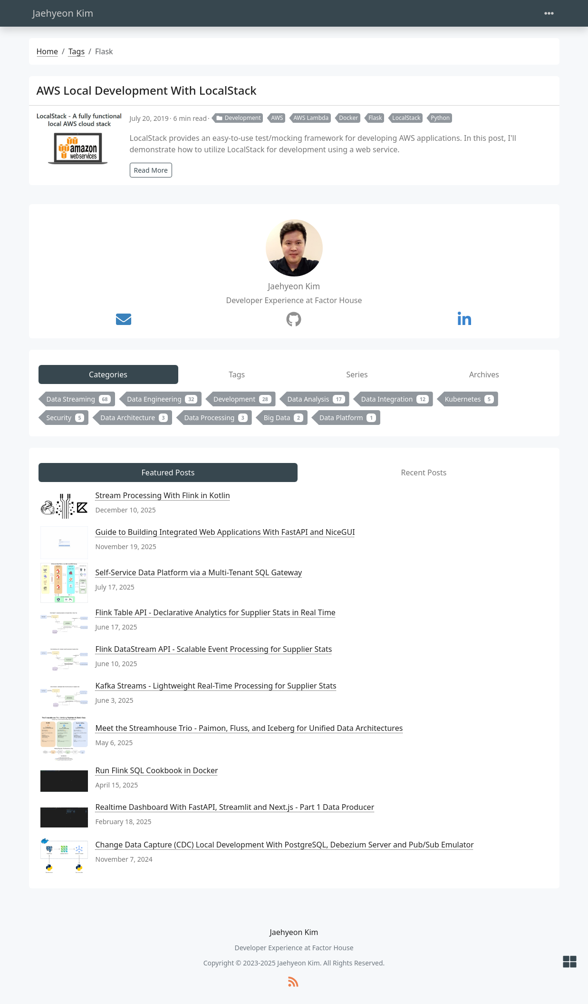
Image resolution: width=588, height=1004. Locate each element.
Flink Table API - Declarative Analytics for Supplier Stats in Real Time (216, 612)
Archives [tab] (484, 374)
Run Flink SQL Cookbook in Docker (157, 770)
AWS (277, 118)
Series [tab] (356, 374)
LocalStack (406, 118)
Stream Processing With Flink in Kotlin (163, 495)
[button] (569, 962)
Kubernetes (469, 399)
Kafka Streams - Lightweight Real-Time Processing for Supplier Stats (216, 685)
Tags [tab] (237, 374)
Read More (151, 170)
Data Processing (215, 417)
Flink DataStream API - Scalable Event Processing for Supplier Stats (214, 649)
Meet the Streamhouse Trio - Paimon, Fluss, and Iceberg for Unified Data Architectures (249, 728)
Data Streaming (79, 399)
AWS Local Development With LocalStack (147, 90)
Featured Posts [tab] (168, 472)
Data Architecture (134, 417)
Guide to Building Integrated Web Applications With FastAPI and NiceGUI (225, 532)
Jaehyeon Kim (63, 13)
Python (440, 118)
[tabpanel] (294, 410)
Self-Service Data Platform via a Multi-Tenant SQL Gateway (199, 572)
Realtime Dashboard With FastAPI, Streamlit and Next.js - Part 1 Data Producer (235, 807)
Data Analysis (316, 399)
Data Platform (347, 417)
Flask (375, 118)
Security (66, 417)
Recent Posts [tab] (423, 472)
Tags (76, 51)
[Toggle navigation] (549, 13)
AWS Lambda (310, 118)
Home (47, 51)
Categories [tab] (108, 374)
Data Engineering (162, 399)
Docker (348, 118)
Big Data (283, 417)
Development (238, 118)
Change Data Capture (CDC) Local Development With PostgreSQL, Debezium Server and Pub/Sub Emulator (285, 844)
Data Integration (395, 399)
